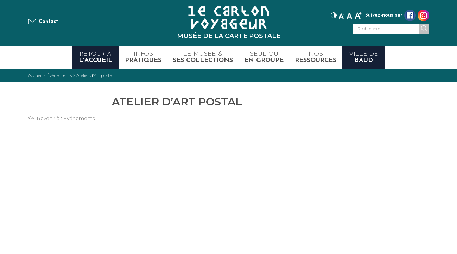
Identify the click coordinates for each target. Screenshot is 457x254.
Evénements (79, 118)
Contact (48, 21)
